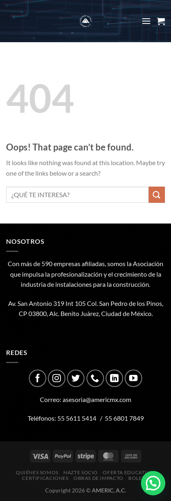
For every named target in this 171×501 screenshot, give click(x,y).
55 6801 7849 (124, 418)
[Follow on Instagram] (56, 378)
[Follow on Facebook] (37, 378)
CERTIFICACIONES (45, 478)
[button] (153, 483)
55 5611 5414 (76, 418)
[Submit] (157, 194)
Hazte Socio (80, 472)
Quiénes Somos (37, 472)
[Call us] (95, 378)
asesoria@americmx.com (97, 399)
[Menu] (146, 21)
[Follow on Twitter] (75, 378)
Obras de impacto (98, 478)
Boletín (139, 478)
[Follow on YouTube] (133, 378)
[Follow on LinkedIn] (114, 378)
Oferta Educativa (128, 472)
